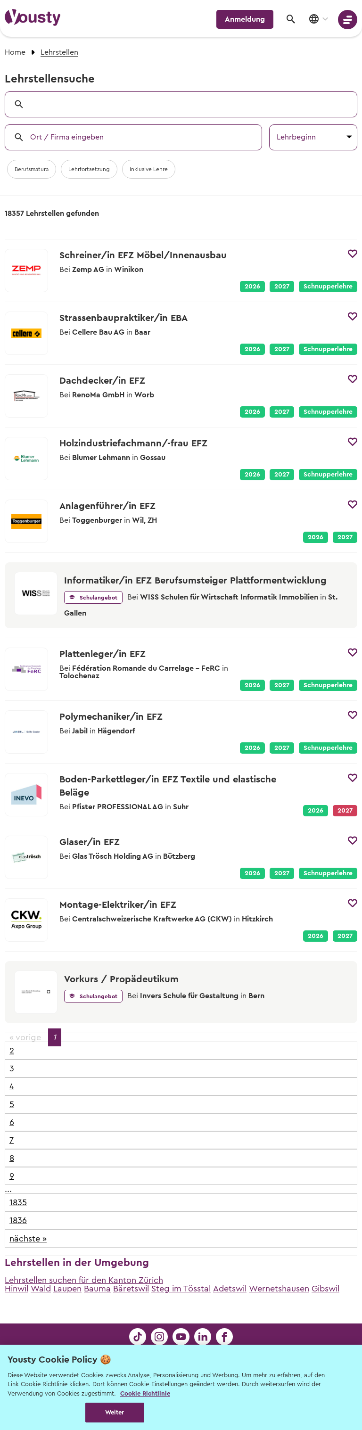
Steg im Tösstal (181, 1288)
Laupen (67, 1288)
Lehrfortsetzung (89, 169)
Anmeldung (245, 19)
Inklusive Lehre (149, 169)
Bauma (97, 1288)
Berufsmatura (32, 169)
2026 (252, 286)
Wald (41, 1288)
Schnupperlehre (328, 286)
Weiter (114, 1412)
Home (15, 52)
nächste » (28, 1238)
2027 (281, 286)
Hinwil (16, 1288)
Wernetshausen (279, 1288)
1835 (18, 1202)
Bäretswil (131, 1288)
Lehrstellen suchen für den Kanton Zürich (84, 1280)
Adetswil (230, 1288)
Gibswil (325, 1288)
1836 (18, 1220)
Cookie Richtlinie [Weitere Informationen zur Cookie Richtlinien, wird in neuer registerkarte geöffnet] (145, 1393)
